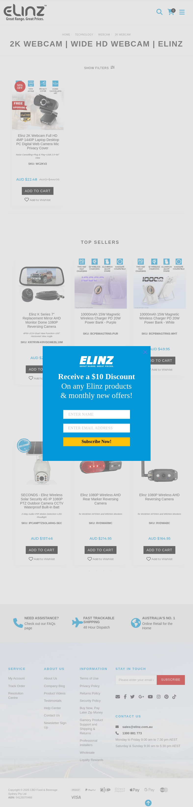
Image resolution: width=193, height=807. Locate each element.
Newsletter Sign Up (55, 725)
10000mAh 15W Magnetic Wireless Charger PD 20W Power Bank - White (159, 318)
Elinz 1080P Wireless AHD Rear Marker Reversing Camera (100, 499)
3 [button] (104, 571)
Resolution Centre (15, 695)
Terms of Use (89, 678)
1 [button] (89, 571)
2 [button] (96, 571)
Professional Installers (88, 743)
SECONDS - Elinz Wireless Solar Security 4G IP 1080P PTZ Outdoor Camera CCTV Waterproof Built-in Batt (42, 501)
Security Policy (90, 700)
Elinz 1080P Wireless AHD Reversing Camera (159, 497)
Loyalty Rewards (91, 760)
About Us (50, 678)
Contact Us (52, 715)
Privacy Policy (90, 686)
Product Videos (54, 693)
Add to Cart (38, 191)
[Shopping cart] (171, 12)
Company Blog (54, 686)
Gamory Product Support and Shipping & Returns (91, 726)
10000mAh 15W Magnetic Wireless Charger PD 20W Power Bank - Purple (100, 318)
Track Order (16, 686)
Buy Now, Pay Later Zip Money (91, 710)
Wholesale (87, 752)
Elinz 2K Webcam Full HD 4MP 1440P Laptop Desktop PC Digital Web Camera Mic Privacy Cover (37, 142)
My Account (16, 678)
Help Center (52, 708)
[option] (42, 322)
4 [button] (111, 571)
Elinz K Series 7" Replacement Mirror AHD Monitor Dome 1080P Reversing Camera (42, 320)
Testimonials (53, 700)
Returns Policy (90, 693)
